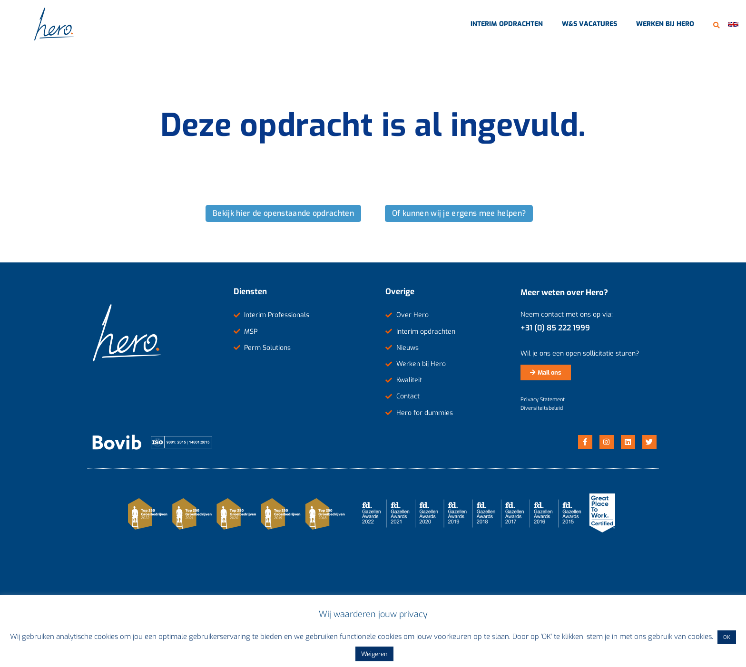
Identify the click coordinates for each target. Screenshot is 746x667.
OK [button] (726, 637)
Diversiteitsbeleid (541, 408)
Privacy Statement (542, 399)
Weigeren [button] (374, 654)
